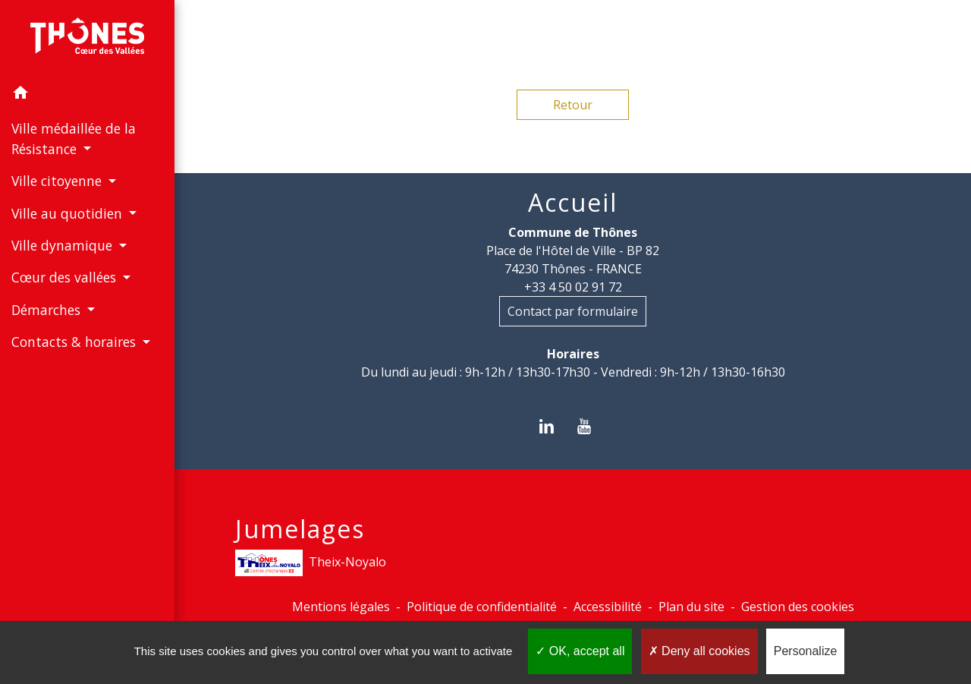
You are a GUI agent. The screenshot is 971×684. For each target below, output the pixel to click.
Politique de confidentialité (482, 606)
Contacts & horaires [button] (75, 342)
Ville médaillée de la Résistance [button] (73, 138)
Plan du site (691, 606)
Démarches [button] (47, 310)
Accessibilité (607, 606)
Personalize (805, 651)
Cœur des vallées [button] (65, 277)
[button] (87, 94)
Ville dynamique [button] (63, 245)
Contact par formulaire (572, 311)
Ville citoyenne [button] (58, 181)
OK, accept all (580, 651)
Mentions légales (341, 606)
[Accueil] (87, 39)
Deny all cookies (699, 651)
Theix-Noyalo (310, 563)
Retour (572, 104)
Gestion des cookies (797, 606)
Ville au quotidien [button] (68, 213)
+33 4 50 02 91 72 (573, 287)
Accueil (572, 202)
